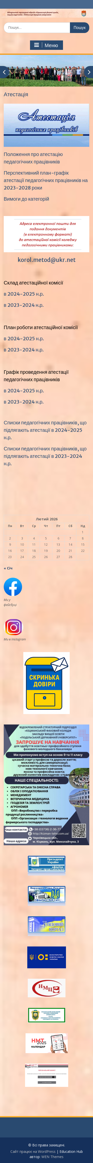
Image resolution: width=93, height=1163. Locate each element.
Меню (46, 45)
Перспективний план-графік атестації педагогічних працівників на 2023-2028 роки (46, 180)
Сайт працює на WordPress (33, 1151)
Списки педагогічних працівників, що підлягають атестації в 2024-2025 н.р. (45, 429)
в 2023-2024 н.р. (24, 305)
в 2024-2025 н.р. (24, 294)
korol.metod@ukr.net (47, 259)
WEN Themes (52, 1156)
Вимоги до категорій (26, 199)
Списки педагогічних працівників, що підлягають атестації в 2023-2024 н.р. (45, 456)
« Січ (8, 568)
